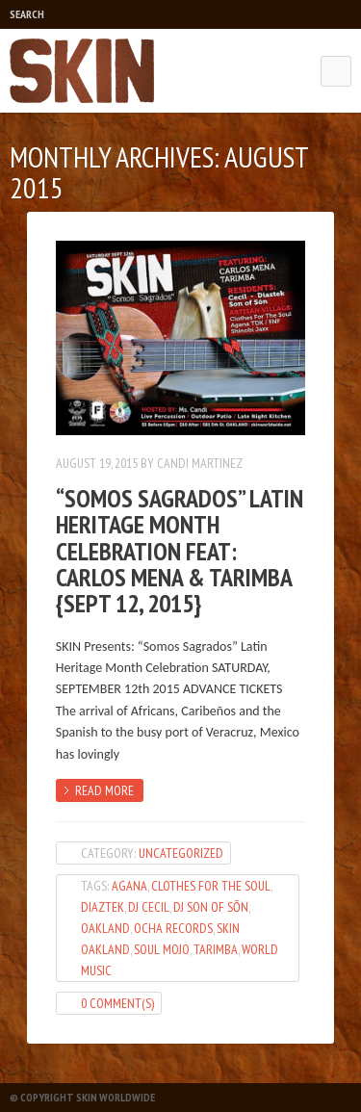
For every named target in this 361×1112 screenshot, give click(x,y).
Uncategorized (181, 853)
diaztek (102, 907)
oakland (105, 928)
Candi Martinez (200, 463)
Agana (129, 885)
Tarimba (215, 949)
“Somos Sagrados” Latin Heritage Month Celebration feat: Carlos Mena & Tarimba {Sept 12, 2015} (179, 550)
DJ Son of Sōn (210, 907)
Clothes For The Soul (211, 885)
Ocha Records (173, 928)
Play (82, 14)
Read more (104, 790)
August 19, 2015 (97, 463)
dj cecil (148, 907)
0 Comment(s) (117, 1003)
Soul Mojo (162, 949)
